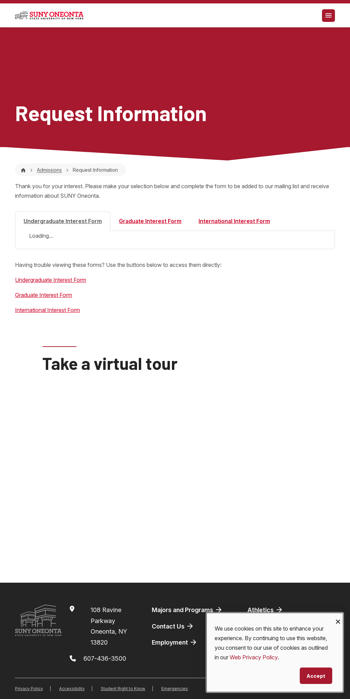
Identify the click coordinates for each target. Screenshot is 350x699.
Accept (316, 675)
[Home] (23, 170)
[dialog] (274, 652)
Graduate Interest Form (43, 295)
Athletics (265, 610)
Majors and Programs (187, 610)
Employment (175, 642)
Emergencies (174, 688)
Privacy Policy (29, 688)
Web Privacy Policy (254, 657)
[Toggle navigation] (328, 15)
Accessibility (72, 688)
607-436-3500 (104, 658)
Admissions (49, 170)
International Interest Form (47, 310)
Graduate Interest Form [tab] (150, 221)
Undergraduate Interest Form (50, 279)
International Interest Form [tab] (234, 221)
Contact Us (173, 626)
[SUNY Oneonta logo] (49, 15)
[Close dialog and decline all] (338, 617)
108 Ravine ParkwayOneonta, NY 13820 (109, 626)
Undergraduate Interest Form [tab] (63, 221)
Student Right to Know (123, 688)
